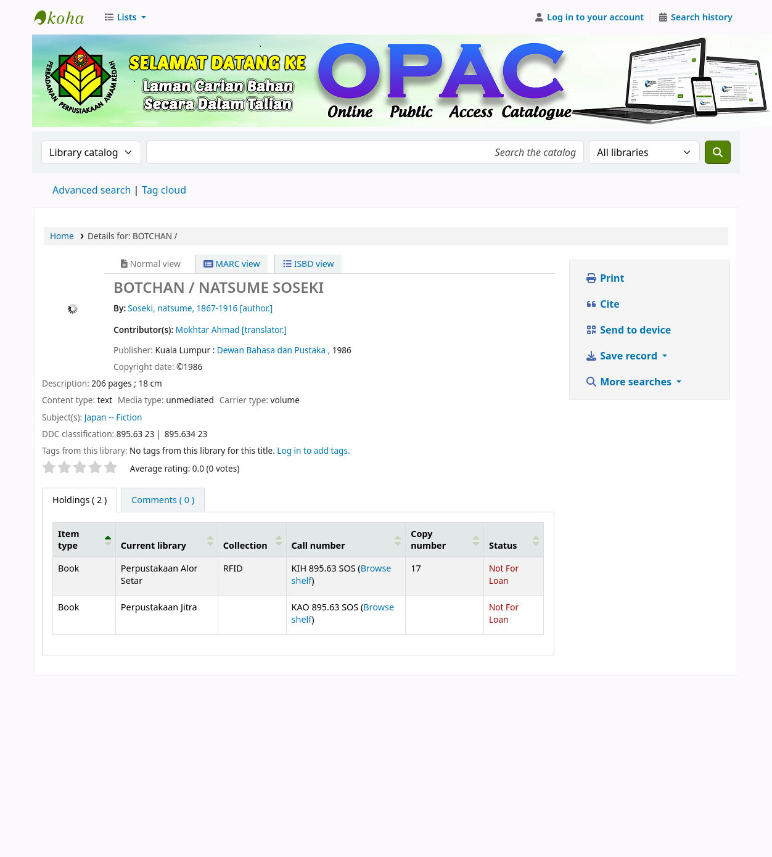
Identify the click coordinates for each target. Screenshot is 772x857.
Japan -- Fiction (113, 417)
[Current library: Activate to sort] (166, 539)
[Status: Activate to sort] (513, 539)
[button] (125, 17)
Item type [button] (68, 539)
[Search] (718, 152)
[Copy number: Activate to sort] (445, 539)
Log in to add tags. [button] (313, 450)
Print (604, 278)
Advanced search (91, 190)
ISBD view (308, 263)
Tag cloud (164, 190)
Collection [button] (245, 545)
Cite (602, 304)
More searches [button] (629, 381)
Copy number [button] (428, 539)
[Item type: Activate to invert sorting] (84, 539)
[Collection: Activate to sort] (252, 539)
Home (62, 236)
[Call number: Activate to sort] (346, 539)
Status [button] (503, 545)
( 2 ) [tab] (79, 500)
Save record (622, 356)
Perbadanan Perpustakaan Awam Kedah (65, 17)
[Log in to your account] (589, 17)
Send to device (628, 330)
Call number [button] (318, 545)
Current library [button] (153, 545)
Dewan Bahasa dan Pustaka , (274, 350)
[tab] (163, 500)
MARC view (231, 263)
